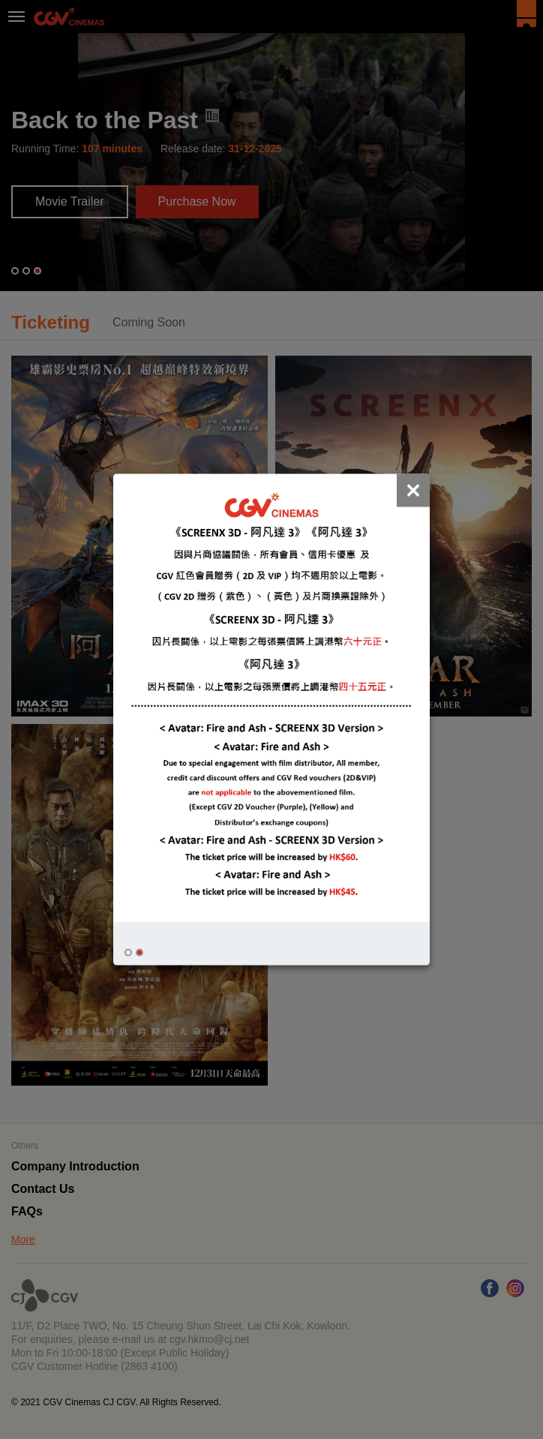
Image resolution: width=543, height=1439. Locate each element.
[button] (128, 952)
